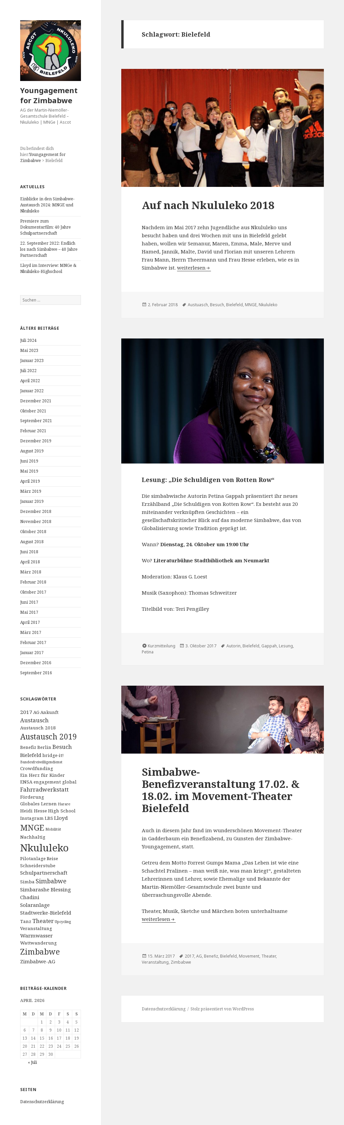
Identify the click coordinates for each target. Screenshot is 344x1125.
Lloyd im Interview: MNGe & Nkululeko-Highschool (48, 268)
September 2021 (36, 421)
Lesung (286, 646)
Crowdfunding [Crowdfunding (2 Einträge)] (36, 768)
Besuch (217, 305)
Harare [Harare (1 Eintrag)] (64, 804)
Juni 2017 (29, 602)
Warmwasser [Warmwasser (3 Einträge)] (36, 935)
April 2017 (30, 622)
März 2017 (30, 632)
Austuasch (198, 305)
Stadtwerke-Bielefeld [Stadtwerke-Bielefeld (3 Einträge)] (45, 912)
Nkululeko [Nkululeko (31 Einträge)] (44, 847)
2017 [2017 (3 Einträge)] (26, 712)
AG (199, 956)
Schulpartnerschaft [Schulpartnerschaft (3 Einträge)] (44, 872)
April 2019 (30, 481)
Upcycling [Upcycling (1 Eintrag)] (63, 921)
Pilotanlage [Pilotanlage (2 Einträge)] (33, 858)
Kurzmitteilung (161, 646)
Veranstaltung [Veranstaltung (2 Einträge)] (36, 928)
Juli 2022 (28, 370)
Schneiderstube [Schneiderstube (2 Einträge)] (37, 865)
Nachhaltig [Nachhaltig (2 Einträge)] (32, 837)
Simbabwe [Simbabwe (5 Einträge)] (51, 881)
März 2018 (30, 572)
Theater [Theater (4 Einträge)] (43, 921)
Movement (249, 956)
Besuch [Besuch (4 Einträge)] (62, 747)
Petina (148, 652)
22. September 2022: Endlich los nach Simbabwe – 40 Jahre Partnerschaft (49, 249)
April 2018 (30, 562)
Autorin (233, 646)
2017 (189, 956)
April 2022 (30, 381)
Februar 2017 (33, 642)
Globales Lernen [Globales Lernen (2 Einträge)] (38, 804)
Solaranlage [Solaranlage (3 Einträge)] (35, 904)
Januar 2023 (32, 360)
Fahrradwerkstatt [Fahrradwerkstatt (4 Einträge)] (44, 789)
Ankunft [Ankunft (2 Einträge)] (49, 712)
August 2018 (32, 542)
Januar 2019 (32, 501)
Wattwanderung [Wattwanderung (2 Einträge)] (38, 943)
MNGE (251, 305)
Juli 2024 (28, 340)
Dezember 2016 (35, 663)
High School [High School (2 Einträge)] (62, 811)
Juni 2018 (29, 552)
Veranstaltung (155, 962)
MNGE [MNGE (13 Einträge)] (32, 827)
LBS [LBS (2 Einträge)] (49, 818)
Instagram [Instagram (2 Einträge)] (32, 818)
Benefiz (211, 956)
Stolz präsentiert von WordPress (222, 1009)
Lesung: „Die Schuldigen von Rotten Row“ (208, 480)
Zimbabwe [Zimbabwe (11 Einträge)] (40, 952)
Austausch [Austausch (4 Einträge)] (34, 720)
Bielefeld (234, 305)
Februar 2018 (33, 582)
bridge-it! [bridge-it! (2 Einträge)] (52, 755)
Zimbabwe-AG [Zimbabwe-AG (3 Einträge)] (37, 961)
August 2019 (32, 451)
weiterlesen (194, 267)
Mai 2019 (29, 471)
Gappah (269, 646)
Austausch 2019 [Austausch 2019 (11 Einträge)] (48, 736)
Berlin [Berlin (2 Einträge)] (44, 747)
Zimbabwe (181, 962)
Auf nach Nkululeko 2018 (208, 205)
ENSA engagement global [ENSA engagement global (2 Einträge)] (48, 782)
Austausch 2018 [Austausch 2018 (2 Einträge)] (38, 728)
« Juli (32, 1062)
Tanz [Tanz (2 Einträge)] (25, 921)
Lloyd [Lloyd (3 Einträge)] (61, 817)
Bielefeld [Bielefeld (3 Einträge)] (30, 755)
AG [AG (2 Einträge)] (36, 712)
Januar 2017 (32, 652)
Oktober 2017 (33, 592)
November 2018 (35, 521)
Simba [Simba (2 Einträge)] (27, 882)
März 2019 (30, 491)
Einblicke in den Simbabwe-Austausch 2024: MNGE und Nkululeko (47, 205)
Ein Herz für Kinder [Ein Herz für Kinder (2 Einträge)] (42, 775)
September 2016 (36, 673)
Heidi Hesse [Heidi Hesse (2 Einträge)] (33, 811)
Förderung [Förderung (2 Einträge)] (32, 797)
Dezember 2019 (35, 441)
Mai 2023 (29, 350)
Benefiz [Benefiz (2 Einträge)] (28, 747)
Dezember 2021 (35, 401)
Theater (268, 956)
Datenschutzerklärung (42, 1101)
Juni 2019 (29, 461)
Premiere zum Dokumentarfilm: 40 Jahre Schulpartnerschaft (45, 227)
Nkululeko (268, 305)
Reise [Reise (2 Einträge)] (52, 858)
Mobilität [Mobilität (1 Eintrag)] (53, 829)
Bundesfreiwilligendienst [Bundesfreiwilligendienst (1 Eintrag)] (41, 762)
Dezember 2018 (35, 511)
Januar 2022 (32, 391)
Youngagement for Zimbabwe (49, 95)
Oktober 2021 (33, 411)
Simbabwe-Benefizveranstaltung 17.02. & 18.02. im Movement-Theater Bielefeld (221, 790)
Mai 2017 (29, 612)
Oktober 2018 (33, 531)
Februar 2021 (33, 431)
